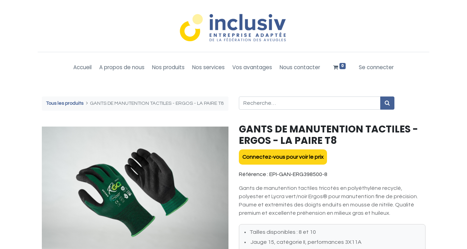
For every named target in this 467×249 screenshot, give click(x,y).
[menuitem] (82, 67)
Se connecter (376, 67)
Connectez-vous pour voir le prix (283, 157)
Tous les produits (64, 103)
